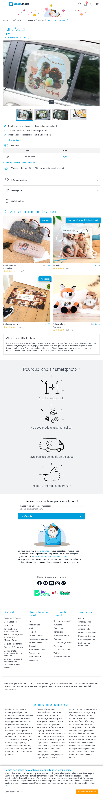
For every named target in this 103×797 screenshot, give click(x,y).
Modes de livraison (86, 636)
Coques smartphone (13, 644)
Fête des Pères (35, 642)
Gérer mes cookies (14, 792)
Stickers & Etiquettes (13, 647)
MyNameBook (10, 640)
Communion (34, 653)
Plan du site (59, 628)
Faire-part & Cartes (12, 618)
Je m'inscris (26, 516)
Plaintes (57, 639)
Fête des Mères (36, 635)
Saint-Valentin (35, 656)
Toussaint (33, 646)
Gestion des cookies (63, 649)
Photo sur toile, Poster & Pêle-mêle (14, 635)
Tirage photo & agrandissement (11, 630)
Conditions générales (63, 642)
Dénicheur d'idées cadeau (12, 665)
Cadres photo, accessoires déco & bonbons (13, 653)
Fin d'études (34, 632)
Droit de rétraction (62, 635)
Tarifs (56, 653)
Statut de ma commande (84, 644)
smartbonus (83, 625)
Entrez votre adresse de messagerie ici (37, 506)
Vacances (33, 660)
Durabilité (58, 625)
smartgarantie (84, 622)
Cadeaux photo (10, 622)
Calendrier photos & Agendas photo (13, 660)
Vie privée (58, 646)
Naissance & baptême (38, 639)
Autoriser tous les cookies (87, 792)
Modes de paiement (87, 632)
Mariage (32, 628)
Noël (31, 621)
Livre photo (9, 625)
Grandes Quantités (86, 639)
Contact (81, 618)
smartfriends (84, 629)
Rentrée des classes (38, 649)
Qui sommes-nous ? (62, 621)
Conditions (58, 632)
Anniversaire (34, 625)
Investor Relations (62, 656)
